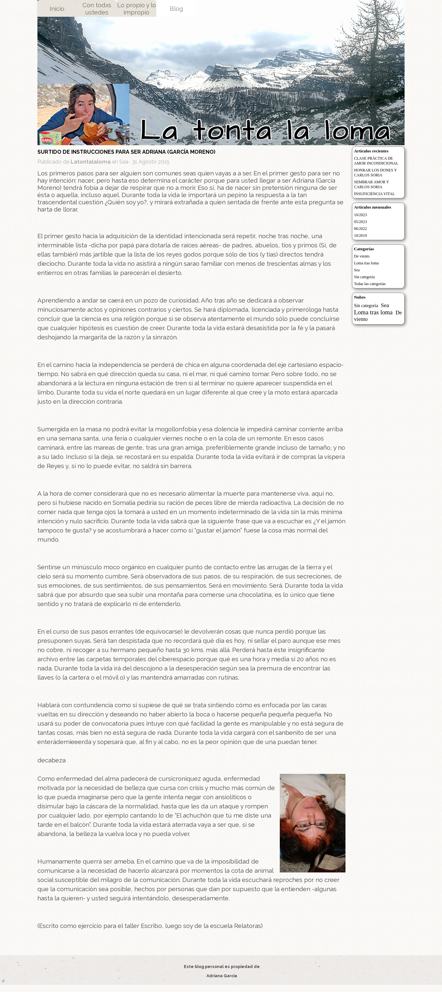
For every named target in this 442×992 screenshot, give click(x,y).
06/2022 (360, 228)
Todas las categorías (370, 284)
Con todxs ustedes (96, 8)
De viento (361, 256)
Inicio (57, 8)
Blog (176, 8)
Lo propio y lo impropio (136, 8)
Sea (357, 270)
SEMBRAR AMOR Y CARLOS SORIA (371, 184)
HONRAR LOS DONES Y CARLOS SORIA (375, 172)
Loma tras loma (366, 263)
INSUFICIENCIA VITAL (374, 194)
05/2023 (360, 221)
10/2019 (360, 235)
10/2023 (360, 215)
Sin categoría (364, 277)
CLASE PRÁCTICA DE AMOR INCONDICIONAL (376, 161)
